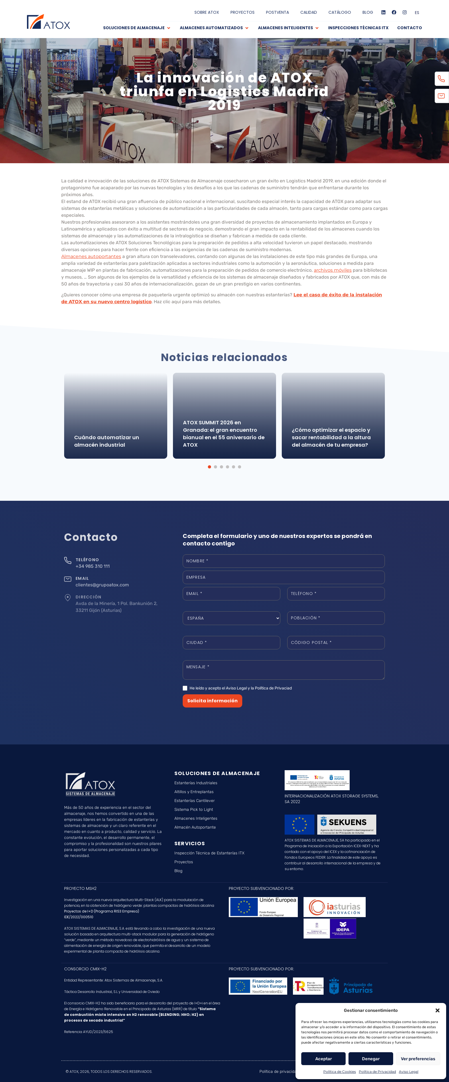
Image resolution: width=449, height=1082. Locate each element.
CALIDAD (308, 12)
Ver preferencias (418, 1058)
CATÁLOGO (339, 12)
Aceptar (323, 1058)
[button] (437, 1010)
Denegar (371, 1058)
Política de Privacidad (377, 1071)
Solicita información (212, 700)
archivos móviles (333, 270)
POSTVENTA (277, 12)
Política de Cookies (339, 1071)
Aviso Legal (408, 1071)
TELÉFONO (87, 560)
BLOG (368, 12)
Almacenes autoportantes (91, 256)
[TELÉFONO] (67, 560)
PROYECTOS (243, 12)
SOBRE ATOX (206, 12)
